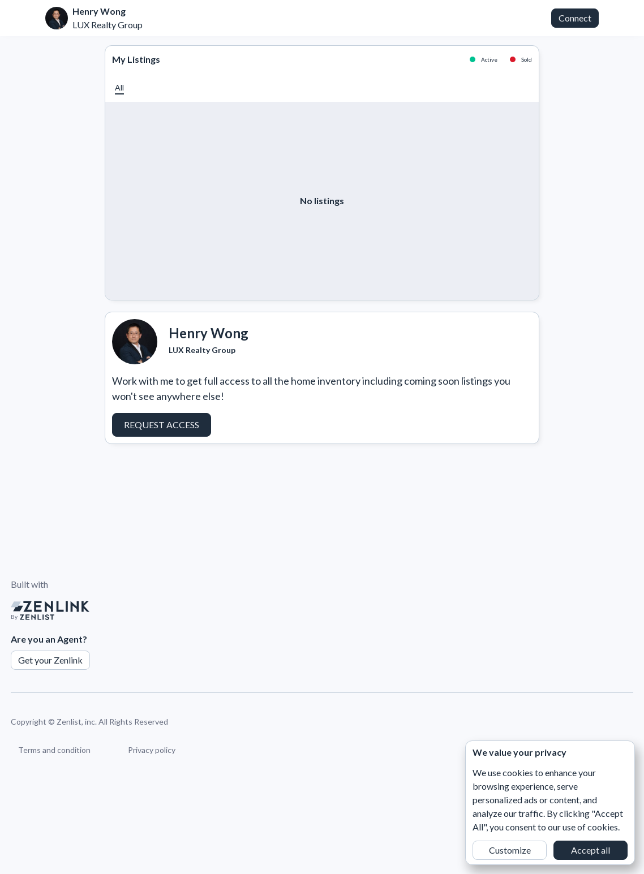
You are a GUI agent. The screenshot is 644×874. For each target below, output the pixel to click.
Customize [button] (510, 850)
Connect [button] (575, 17)
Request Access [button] (161, 424)
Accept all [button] (590, 850)
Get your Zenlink (50, 660)
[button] (119, 87)
